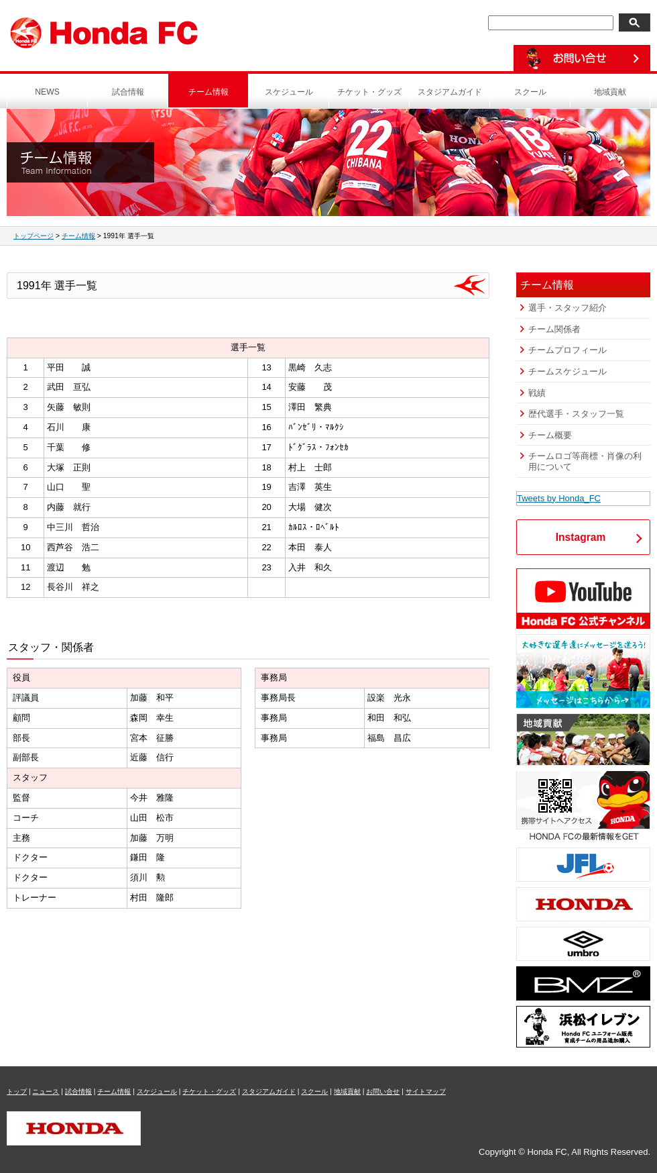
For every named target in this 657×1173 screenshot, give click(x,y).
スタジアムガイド (450, 92)
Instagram (581, 537)
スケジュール (289, 92)
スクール (530, 92)
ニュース (45, 1091)
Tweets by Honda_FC (559, 498)
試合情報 (128, 92)
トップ (17, 1091)
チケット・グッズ (369, 92)
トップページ (33, 236)
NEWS (47, 92)
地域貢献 (610, 92)
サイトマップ (426, 1091)
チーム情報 (208, 92)
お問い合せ (383, 1091)
